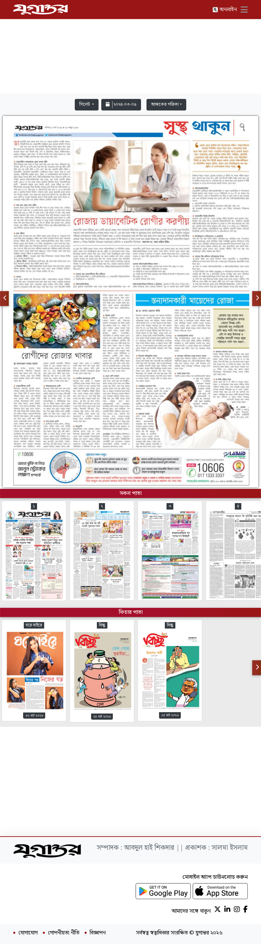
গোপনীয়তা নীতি (64, 933)
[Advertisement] (130, 48)
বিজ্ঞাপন (98, 933)
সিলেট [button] (85, 104)
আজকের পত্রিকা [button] (165, 104)
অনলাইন (224, 9)
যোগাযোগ (28, 933)
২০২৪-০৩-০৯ (121, 104)
